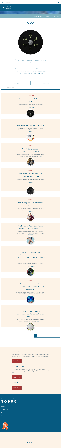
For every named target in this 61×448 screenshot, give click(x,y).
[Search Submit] (3, 87)
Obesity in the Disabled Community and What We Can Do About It (30, 314)
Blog (2, 412)
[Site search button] (2, 2)
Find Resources (4, 409)
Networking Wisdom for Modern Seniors (30, 204)
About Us (3, 406)
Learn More (16, 360)
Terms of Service (30, 442)
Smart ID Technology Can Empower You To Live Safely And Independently (30, 286)
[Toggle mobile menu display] (58, 2)
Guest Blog (30, 145)
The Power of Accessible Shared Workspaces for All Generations (30, 227)
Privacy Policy (30, 440)
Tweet (56, 16)
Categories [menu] (45, 83)
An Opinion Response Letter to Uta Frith (30, 61)
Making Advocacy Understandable (30, 125)
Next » (53, 335)
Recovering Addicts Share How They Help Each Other (30, 175)
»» (58, 335)
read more (31, 107)
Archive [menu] (15, 83)
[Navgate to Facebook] (9, 401)
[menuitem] (30, 406)
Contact (2, 415)
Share (48, 16)
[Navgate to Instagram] (15, 401)
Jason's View (30, 57)
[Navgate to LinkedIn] (2, 401)
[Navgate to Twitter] (5, 401)
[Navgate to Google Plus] (12, 401)
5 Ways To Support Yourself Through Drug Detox (30, 150)
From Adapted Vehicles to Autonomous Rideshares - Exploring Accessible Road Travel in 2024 (30, 256)
